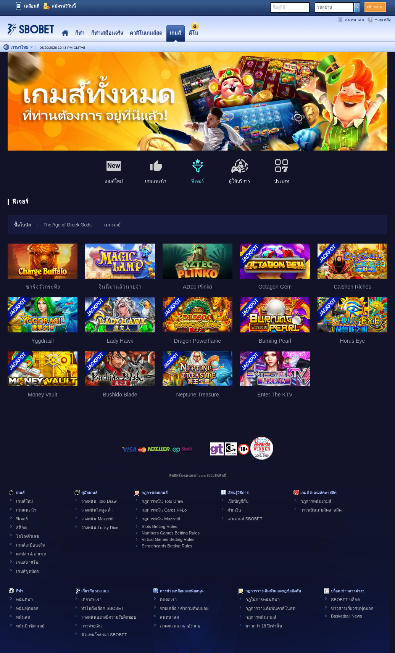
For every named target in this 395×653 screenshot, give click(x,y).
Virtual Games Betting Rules (168, 539)
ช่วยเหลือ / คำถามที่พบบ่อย (184, 608)
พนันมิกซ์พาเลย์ (30, 626)
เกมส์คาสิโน (27, 562)
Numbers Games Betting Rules (171, 533)
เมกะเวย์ (112, 225)
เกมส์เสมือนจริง (30, 545)
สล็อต (21, 527)
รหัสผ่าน (324, 7)
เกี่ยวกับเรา (91, 599)
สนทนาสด (354, 20)
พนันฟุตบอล (27, 608)
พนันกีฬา (24, 599)
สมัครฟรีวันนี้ (64, 6)
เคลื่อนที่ (31, 6)
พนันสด (23, 617)
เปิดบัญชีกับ (237, 501)
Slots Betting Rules (159, 526)
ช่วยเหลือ (383, 20)
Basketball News (346, 616)
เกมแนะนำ (26, 510)
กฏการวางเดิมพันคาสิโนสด (270, 608)
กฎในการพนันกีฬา (262, 599)
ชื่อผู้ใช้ (279, 7)
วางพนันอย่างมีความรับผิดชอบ (108, 617)
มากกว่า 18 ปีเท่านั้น (263, 626)
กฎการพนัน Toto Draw (162, 501)
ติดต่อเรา (168, 599)
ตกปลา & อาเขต (31, 554)
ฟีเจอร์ (22, 519)
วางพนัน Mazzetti (97, 519)
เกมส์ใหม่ (24, 501)
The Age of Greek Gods (68, 225)
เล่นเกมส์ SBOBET (245, 519)
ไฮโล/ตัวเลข (27, 536)
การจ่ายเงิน (91, 626)
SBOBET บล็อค (345, 599)
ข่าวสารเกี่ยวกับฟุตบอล (352, 608)
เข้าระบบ (375, 7)
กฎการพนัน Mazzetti (161, 519)
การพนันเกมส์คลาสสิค (321, 510)
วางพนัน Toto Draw (99, 501)
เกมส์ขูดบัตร (27, 571)
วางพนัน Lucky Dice (99, 527)
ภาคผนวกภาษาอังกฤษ (180, 626)
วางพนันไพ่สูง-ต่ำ (97, 510)
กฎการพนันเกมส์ (315, 501)
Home (65, 33)
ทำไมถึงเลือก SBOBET (102, 608)
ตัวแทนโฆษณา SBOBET (104, 634)
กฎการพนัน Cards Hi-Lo (164, 510)
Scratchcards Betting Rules (167, 546)
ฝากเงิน (234, 510)
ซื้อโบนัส (19, 224)
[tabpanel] (197, 101)
